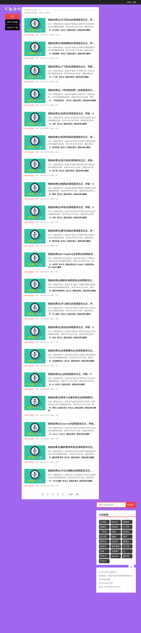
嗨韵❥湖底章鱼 (58, 291)
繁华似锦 (56, 241)
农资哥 (55, 264)
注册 (134, 2)
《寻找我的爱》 (58, 100)
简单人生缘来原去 (59, 408)
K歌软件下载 (12, 27)
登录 (129, 2)
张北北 (47, 13)
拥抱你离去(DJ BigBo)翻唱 (104, 547)
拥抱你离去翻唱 (83, 30)
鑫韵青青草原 (57, 457)
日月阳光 (56, 30)
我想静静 (56, 54)
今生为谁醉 (56, 481)
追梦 (54, 124)
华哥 (54, 218)
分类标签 (103, 514)
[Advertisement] (70, 613)
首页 (12, 16)
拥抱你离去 (71, 30)
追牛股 (55, 171)
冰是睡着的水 (57, 361)
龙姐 (54, 337)
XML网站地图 (104, 579)
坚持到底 (56, 147)
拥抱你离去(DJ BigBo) (74, 264)
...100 (69, 494)
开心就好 (56, 314)
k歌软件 (111, 576)
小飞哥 (55, 77)
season (55, 434)
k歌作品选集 (12, 22)
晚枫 (54, 194)
